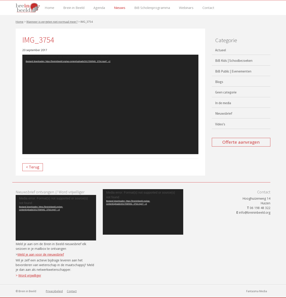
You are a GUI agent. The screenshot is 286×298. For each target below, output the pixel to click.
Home (49, 8)
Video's (220, 124)
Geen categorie (226, 92)
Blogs (219, 82)
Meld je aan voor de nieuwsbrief (40, 254)
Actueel (220, 50)
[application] (110, 104)
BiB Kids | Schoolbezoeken (233, 60)
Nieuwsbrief (223, 113)
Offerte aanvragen (241, 142)
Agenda (99, 8)
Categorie (226, 40)
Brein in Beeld (73, 8)
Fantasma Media (256, 291)
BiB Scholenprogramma (152, 8)
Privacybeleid (54, 291)
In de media (223, 103)
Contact (208, 8)
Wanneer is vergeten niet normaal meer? (52, 22)
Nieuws (119, 8)
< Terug (32, 167)
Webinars (186, 8)
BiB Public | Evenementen (233, 71)
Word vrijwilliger (29, 275)
